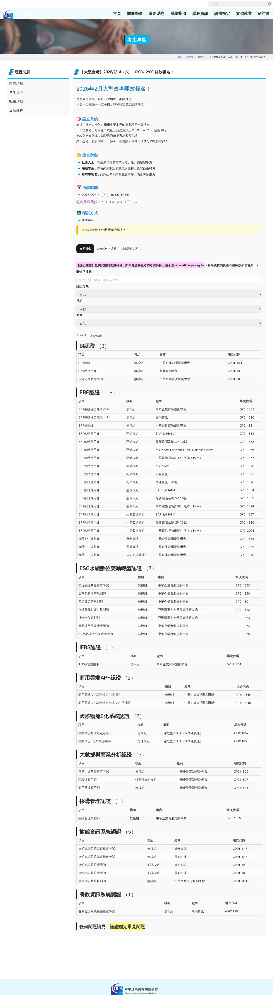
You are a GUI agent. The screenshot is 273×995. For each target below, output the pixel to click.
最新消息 (151, 13)
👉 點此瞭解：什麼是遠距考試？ (103, 230)
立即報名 (86, 249)
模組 (79, 300)
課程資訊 (195, 13)
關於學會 (129, 13)
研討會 (258, 13)
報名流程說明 (131, 249)
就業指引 (173, 13)
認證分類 (82, 286)
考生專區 (200, 57)
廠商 (79, 315)
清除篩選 (96, 336)
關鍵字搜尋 (84, 272)
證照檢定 (217, 13)
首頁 (113, 13)
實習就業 (239, 13)
